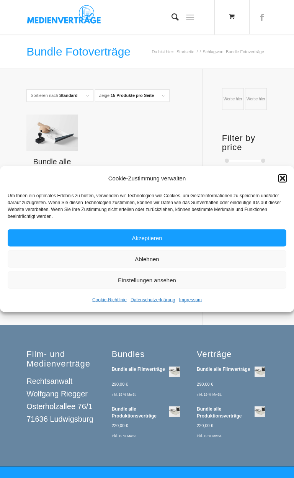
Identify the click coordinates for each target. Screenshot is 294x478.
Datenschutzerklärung (153, 303)
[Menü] (190, 17)
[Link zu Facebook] (262, 17)
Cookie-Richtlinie (109, 303)
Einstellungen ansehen (147, 283)
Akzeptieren (147, 240)
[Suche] (171, 17)
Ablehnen (147, 262)
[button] (282, 181)
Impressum (190, 303)
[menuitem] (171, 17)
